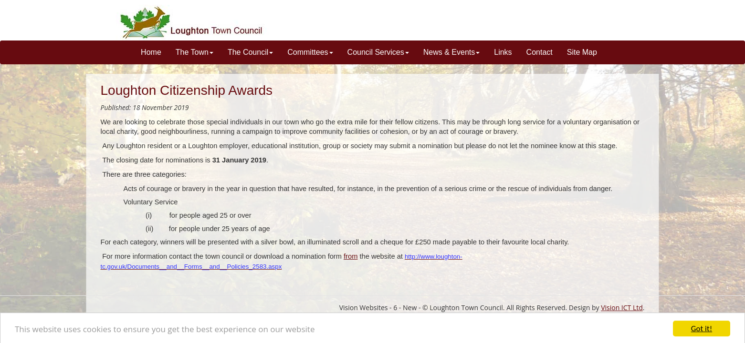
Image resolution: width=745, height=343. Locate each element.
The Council (250, 52)
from (350, 256)
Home (151, 52)
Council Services (378, 52)
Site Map (582, 52)
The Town (194, 52)
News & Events (451, 52)
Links (503, 52)
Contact (539, 52)
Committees (310, 52)
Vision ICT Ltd (622, 307)
